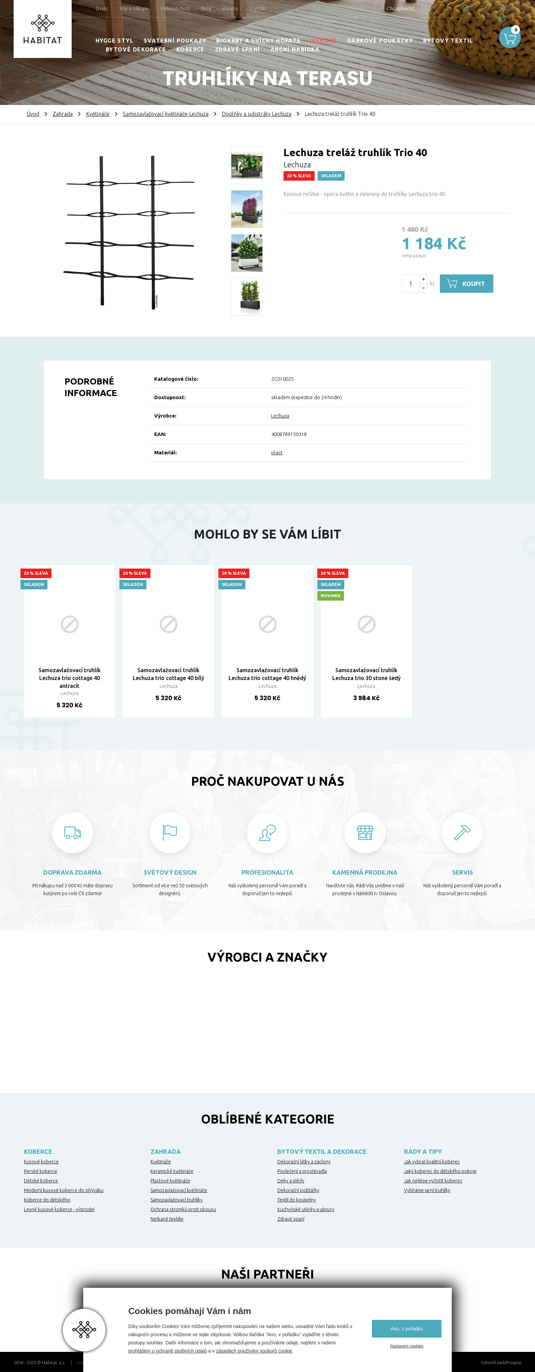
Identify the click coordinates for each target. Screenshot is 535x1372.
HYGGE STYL (114, 40)
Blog (206, 8)
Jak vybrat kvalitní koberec (432, 1161)
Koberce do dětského (47, 1200)
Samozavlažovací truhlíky (176, 1200)
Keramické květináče (171, 1171)
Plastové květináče (170, 1180)
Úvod (33, 114)
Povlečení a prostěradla (302, 1171)
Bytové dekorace (136, 49)
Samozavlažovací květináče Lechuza (165, 114)
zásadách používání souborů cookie (254, 1351)
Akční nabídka (295, 49)
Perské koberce (40, 1171)
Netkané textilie (167, 1219)
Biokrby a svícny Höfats (258, 40)
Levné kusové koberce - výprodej (59, 1209)
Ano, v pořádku (407, 1328)
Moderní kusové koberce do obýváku (63, 1190)
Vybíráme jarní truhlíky (427, 1190)
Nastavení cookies (406, 1346)
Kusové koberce (41, 1161)
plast (277, 452)
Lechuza (280, 416)
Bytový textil (448, 40)
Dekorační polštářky (298, 1190)
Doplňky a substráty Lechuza (256, 114)
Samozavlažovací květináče (178, 1190)
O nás (102, 8)
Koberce (190, 49)
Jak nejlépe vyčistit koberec (433, 1180)
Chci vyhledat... (384, 8)
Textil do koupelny (296, 1200)
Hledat (449, 8)
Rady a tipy (423, 1151)
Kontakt (258, 8)
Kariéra (230, 8)
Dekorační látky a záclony (304, 1161)
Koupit (475, 283)
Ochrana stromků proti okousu (183, 1209)
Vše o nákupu (134, 8)
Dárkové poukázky (380, 40)
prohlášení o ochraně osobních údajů (167, 1351)
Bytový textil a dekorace (321, 1151)
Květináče (98, 114)
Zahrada (63, 114)
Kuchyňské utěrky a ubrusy (305, 1209)
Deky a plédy (290, 1180)
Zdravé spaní (237, 49)
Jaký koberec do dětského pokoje (440, 1171)
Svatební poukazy (175, 40)
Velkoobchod (174, 8)
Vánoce (324, 40)
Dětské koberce (41, 1180)
